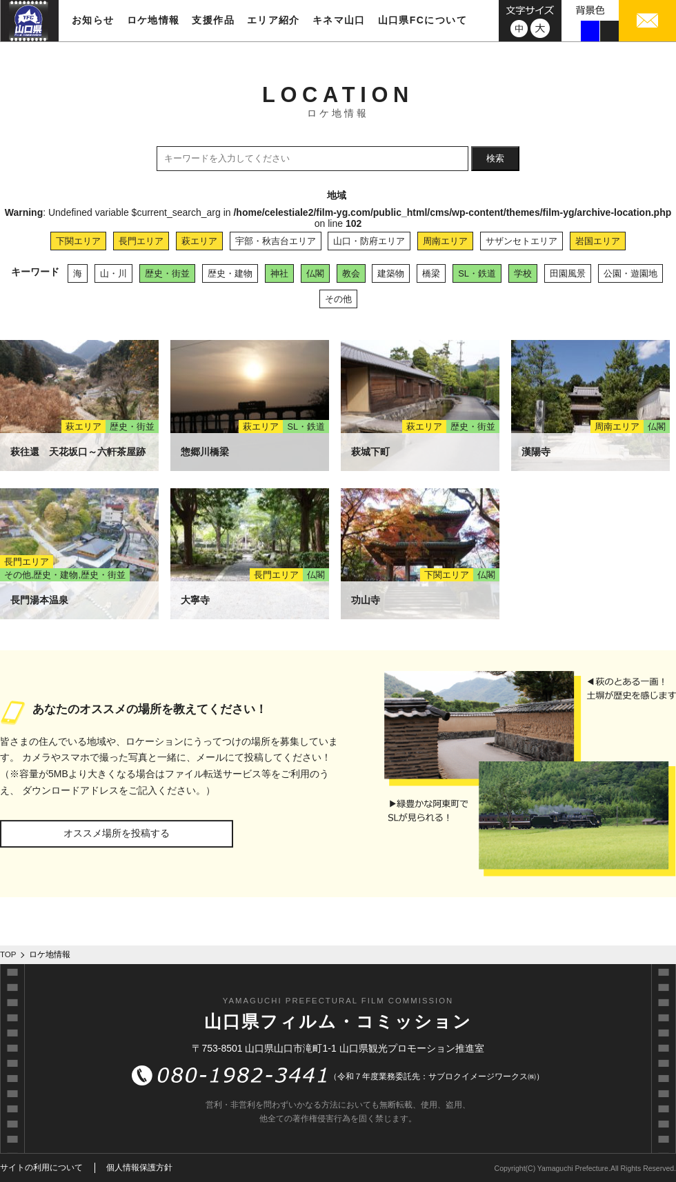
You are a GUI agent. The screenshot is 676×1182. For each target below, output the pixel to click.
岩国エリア (597, 241)
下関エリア (78, 241)
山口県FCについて (422, 20)
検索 (495, 158)
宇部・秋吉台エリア (275, 241)
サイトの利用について (41, 1167)
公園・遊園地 (630, 273)
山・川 (113, 273)
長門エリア (141, 241)
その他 (338, 299)
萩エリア (199, 241)
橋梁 (431, 273)
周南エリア (445, 241)
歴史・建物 (230, 273)
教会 (351, 273)
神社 (279, 273)
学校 (523, 273)
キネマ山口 (339, 20)
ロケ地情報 (153, 20)
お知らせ (93, 20)
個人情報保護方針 (139, 1167)
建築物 (390, 273)
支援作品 (213, 20)
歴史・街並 (167, 273)
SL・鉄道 (477, 273)
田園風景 (568, 273)
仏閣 (315, 273)
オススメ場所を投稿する (116, 833)
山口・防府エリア (369, 241)
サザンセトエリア (521, 241)
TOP (8, 954)
